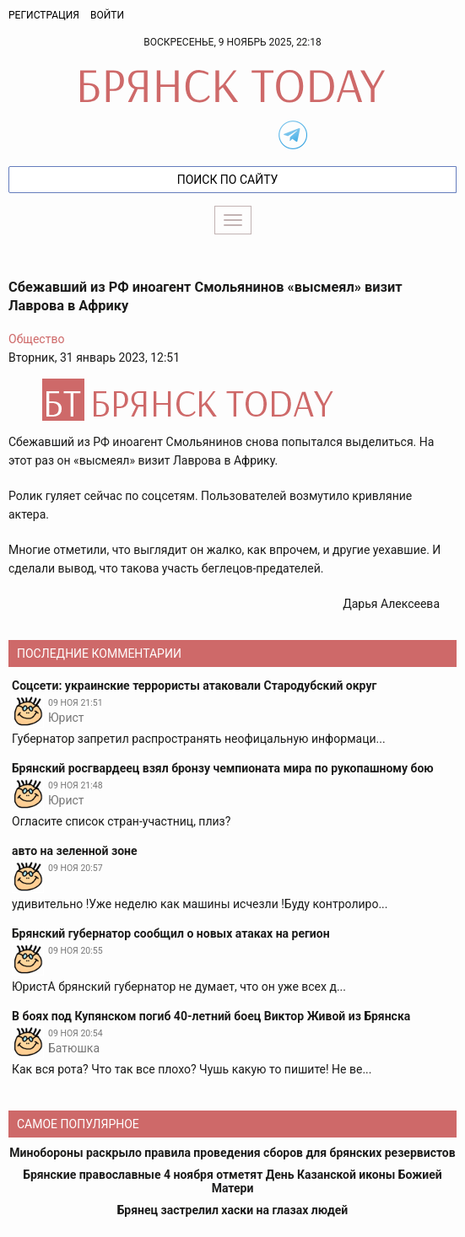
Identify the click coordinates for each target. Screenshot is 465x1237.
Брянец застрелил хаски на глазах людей (233, 1210)
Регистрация (43, 15)
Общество (36, 339)
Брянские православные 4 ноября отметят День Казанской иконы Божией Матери (232, 1181)
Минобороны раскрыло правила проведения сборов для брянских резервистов (232, 1152)
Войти (107, 15)
